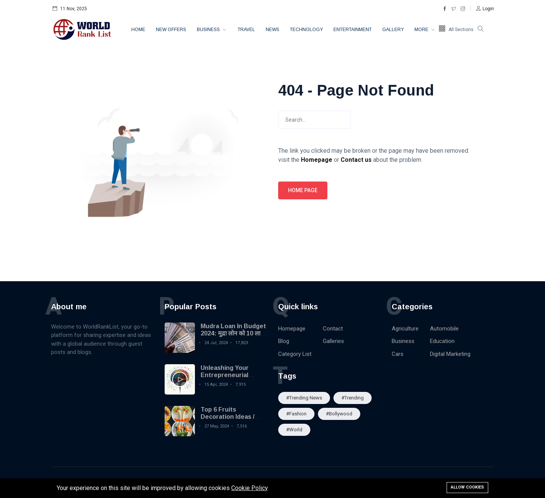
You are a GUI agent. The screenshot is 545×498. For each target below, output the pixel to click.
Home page (303, 190)
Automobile (444, 328)
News (272, 29)
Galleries (333, 341)
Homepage (291, 328)
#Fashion (296, 414)
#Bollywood (339, 414)
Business (209, 29)
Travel (246, 29)
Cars (397, 354)
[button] (485, 8)
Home (138, 29)
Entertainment (352, 29)
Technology (306, 29)
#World (294, 429)
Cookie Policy (249, 488)
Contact (333, 328)
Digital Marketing (450, 354)
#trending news (304, 398)
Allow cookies (467, 487)
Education (442, 341)
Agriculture (405, 328)
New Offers (171, 29)
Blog (283, 341)
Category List (294, 354)
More (422, 29)
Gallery (393, 29)
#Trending (352, 398)
